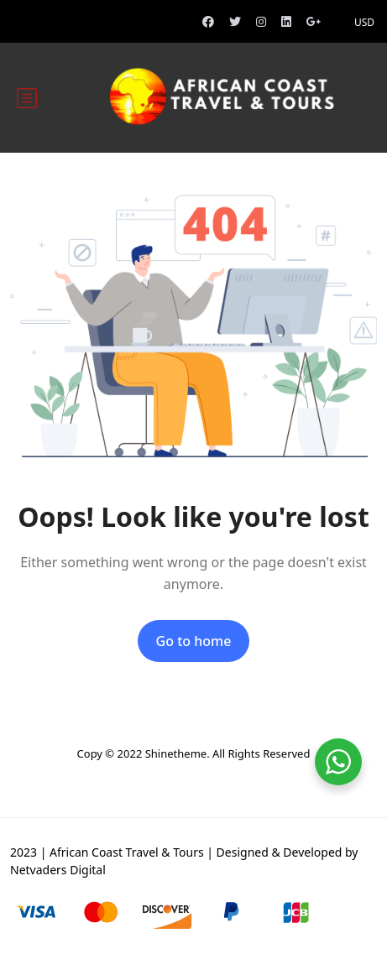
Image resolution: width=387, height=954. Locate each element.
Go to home (194, 641)
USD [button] (364, 22)
